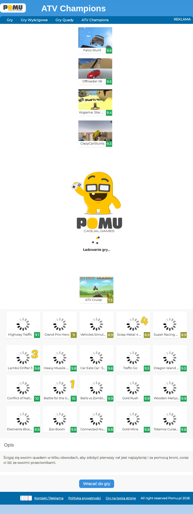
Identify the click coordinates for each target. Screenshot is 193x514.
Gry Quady (64, 20)
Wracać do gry (96, 483)
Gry (10, 20)
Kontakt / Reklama (48, 498)
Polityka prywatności (84, 498)
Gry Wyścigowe (34, 20)
